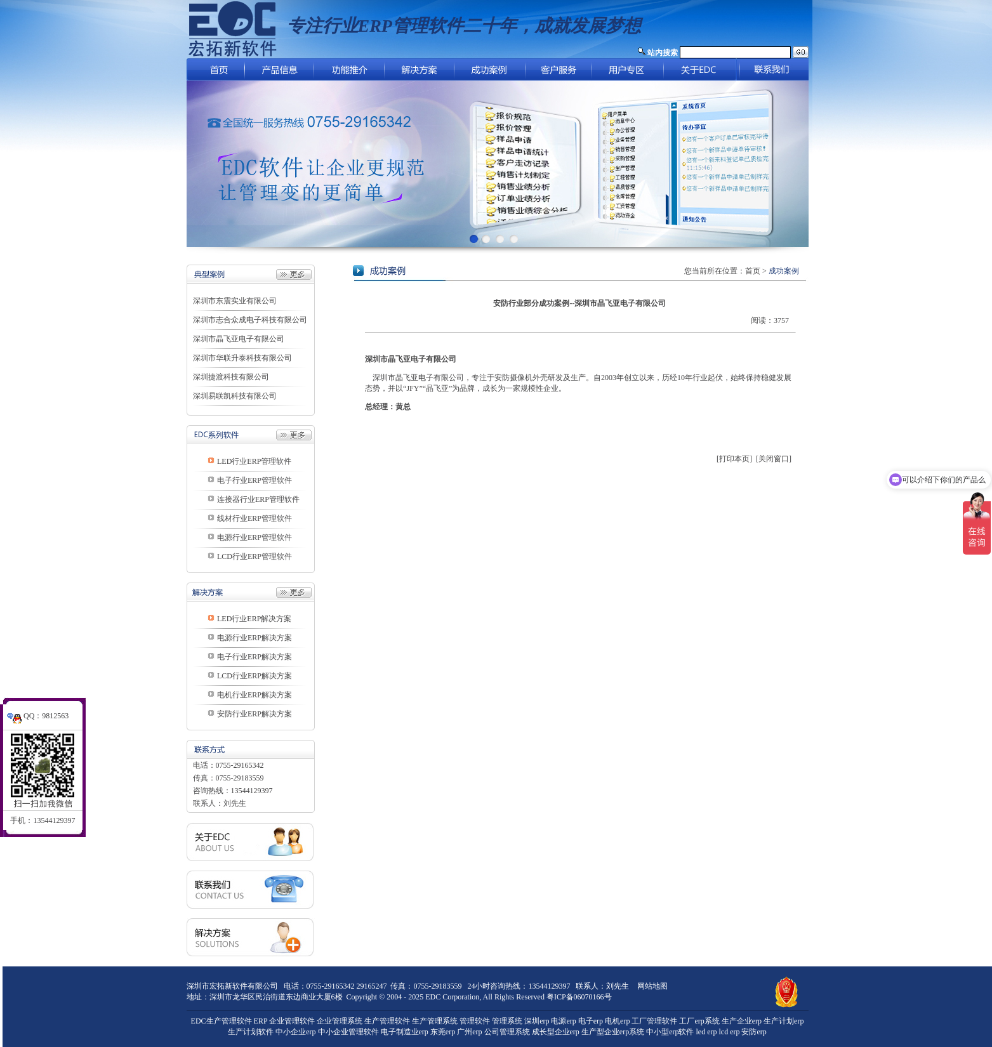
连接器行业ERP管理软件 (258, 499)
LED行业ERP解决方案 (254, 618)
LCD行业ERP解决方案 (254, 675)
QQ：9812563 (38, 709)
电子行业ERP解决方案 (254, 656)
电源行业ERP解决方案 (254, 637)
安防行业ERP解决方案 (254, 713)
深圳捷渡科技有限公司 (231, 376)
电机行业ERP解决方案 (254, 694)
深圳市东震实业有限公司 (235, 300)
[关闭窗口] (773, 458)
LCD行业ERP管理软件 (254, 556)
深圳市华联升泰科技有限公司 (242, 357)
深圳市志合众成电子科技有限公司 (250, 319)
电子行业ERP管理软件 (254, 480)
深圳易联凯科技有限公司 (235, 396)
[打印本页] (734, 458)
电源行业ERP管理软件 (254, 537)
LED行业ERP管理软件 (254, 461)
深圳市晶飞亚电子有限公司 (238, 338)
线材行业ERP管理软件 (254, 518)
